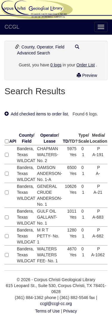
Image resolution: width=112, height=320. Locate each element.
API (12, 141)
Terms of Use (47, 311)
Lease (50, 141)
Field (59, 47)
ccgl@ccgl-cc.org (56, 303)
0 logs (56, 65)
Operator (45, 47)
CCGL (11, 27)
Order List (85, 65)
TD (65, 141)
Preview (87, 75)
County (28, 47)
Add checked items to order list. (36, 114)
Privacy (70, 311)
